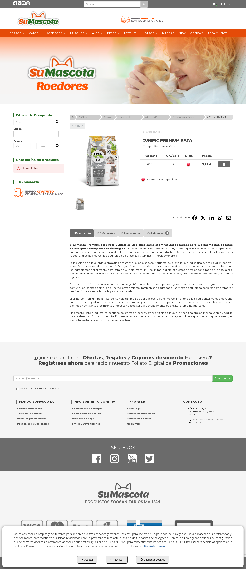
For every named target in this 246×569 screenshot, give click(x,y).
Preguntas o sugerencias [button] (33, 424)
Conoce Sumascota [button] (29, 408)
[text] (112, 4)
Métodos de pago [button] (83, 418)
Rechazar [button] (116, 559)
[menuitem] (212, 4)
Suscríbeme (222, 378)
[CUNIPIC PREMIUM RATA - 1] (80, 203)
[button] (15, 4)
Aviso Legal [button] (134, 408)
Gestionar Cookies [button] (152, 559)
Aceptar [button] (87, 559)
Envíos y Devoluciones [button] (86, 424)
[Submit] (56, 146)
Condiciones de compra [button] (87, 408)
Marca (17, 128)
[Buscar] (144, 4)
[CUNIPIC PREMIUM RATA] (102, 161)
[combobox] (36, 134)
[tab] (82, 233)
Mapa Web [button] (133, 424)
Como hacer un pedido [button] (86, 413)
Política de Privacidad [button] (141, 413)
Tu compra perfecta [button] (30, 413)
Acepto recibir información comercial (38, 388)
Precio (17, 141)
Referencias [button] (106, 233)
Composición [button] (130, 233)
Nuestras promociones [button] (31, 418)
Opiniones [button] (158, 233)
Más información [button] (155, 546)
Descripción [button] (82, 233)
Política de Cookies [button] (139, 418)
